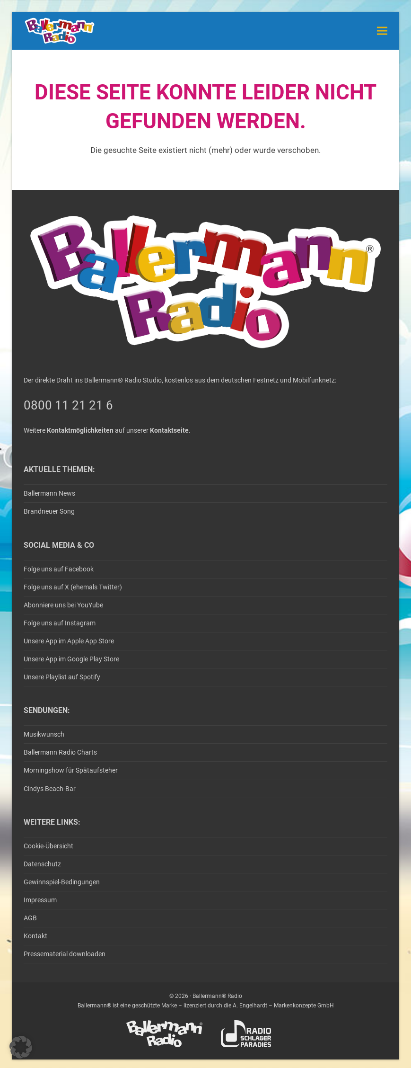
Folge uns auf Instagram (60, 623)
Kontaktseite (169, 430)
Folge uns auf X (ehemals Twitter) (73, 587)
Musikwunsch (44, 734)
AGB (30, 918)
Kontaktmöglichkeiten (80, 430)
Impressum (40, 900)
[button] (382, 31)
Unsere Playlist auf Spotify (62, 677)
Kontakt (35, 936)
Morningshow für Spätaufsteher (71, 770)
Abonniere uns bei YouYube (63, 605)
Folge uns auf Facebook (59, 569)
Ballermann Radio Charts (60, 752)
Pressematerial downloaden (64, 954)
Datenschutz (42, 864)
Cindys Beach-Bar (50, 788)
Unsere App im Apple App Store (69, 641)
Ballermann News (49, 493)
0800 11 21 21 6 (68, 405)
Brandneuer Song (49, 511)
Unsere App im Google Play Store (71, 659)
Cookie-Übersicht (48, 846)
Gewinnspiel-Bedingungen (62, 882)
